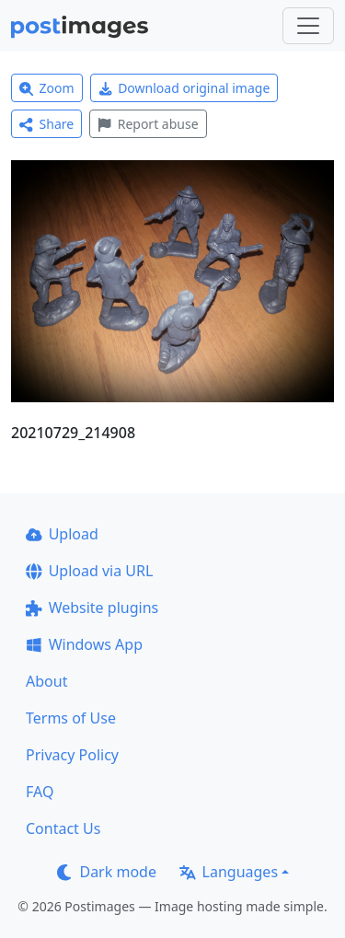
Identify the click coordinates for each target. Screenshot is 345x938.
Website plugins (92, 607)
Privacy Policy (72, 755)
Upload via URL (89, 571)
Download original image (184, 88)
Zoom (47, 88)
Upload (62, 534)
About (46, 681)
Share (46, 124)
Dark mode (106, 872)
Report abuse (148, 124)
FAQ (39, 792)
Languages (228, 872)
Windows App (84, 644)
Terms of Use (71, 718)
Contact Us (63, 828)
